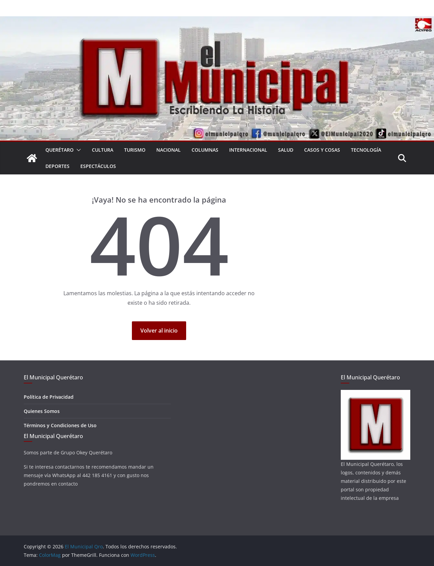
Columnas (205, 150)
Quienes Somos (42, 411)
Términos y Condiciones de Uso (60, 425)
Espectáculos (98, 166)
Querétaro (59, 150)
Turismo (134, 150)
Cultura (102, 150)
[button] (77, 150)
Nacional (168, 150)
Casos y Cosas (322, 150)
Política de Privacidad (49, 397)
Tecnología (366, 150)
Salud (285, 150)
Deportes (57, 166)
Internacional (248, 150)
